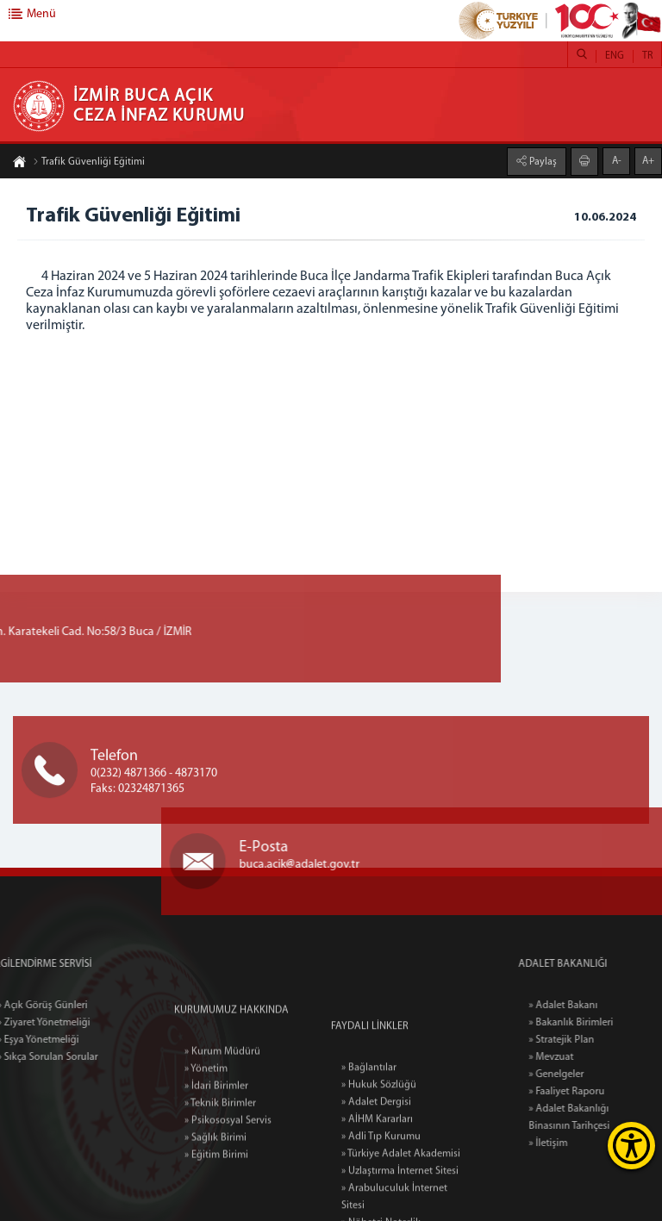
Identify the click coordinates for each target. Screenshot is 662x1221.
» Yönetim (206, 1126)
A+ (648, 160)
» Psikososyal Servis (228, 1178)
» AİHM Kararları (377, 1196)
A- (616, 160)
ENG (614, 56)
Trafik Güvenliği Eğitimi (89, 162)
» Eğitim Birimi (216, 1212)
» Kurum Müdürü (222, 1109)
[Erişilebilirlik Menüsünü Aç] (631, 1145)
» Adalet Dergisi (376, 1179)
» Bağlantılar (369, 1144)
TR (647, 56)
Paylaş (542, 161)
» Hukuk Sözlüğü (378, 1161)
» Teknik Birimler (220, 1161)
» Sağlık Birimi (215, 1195)
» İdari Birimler (216, 1143)
